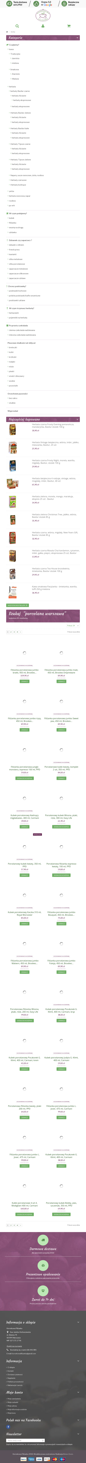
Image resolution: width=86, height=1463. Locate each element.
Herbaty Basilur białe (19, 128)
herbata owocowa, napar (19, 196)
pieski (11, 371)
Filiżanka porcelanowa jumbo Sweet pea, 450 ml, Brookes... (61, 719)
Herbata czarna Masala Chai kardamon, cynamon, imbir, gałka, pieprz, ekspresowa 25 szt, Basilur (56, 551)
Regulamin (11, 1378)
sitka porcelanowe (17, 264)
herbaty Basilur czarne (20, 91)
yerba (11, 191)
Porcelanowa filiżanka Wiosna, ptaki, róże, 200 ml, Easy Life (24, 1010)
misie (11, 366)
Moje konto (14, 1392)
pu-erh (12, 205)
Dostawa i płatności (15, 1375)
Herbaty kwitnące (18, 185)
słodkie (12, 403)
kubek (11, 218)
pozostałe (13, 385)
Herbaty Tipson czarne (20, 144)
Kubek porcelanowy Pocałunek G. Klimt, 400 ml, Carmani (61, 1156)
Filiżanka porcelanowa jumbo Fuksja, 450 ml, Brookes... (61, 962)
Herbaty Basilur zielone (20, 113)
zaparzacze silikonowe (18, 273)
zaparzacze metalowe (18, 269)
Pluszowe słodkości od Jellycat (22, 343)
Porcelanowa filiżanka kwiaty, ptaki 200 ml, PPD (24, 1107)
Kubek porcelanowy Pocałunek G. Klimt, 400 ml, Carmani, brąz (61, 1010)
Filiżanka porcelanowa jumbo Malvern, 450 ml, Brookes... (25, 962)
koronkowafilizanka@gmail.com (24, 1354)
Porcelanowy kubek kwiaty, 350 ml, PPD (24, 865)
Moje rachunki (13, 1402)
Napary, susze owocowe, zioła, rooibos (27, 175)
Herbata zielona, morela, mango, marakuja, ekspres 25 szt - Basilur (52, 497)
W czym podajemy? (18, 213)
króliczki (12, 357)
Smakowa (14, 69)
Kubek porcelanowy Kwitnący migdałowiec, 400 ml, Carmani (24, 816)
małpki (12, 362)
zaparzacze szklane (17, 278)
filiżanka (12, 223)
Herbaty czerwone (18, 180)
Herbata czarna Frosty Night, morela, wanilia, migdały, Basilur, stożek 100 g (53, 461)
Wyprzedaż (13, 411)
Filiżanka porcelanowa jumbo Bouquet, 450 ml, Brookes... (61, 913)
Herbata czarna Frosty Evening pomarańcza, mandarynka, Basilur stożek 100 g (53, 425)
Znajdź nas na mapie (14, 1346)
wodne (12, 381)
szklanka (12, 232)
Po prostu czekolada (18, 325)
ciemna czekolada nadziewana (22, 330)
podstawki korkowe (17, 291)
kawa (11, 49)
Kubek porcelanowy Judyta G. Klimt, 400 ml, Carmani (61, 1059)
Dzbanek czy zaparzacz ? (20, 240)
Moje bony (12, 1413)
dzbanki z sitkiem (16, 245)
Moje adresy (12, 1406)
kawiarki (12, 254)
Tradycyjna (15, 54)
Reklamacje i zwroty (15, 1385)
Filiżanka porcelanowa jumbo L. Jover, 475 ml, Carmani (61, 1107)
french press (14, 249)
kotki (11, 352)
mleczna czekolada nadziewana (22, 335)
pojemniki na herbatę (18, 317)
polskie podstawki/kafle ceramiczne (24, 295)
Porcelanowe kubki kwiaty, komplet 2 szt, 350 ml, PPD (61, 768)
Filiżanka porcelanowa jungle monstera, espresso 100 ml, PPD (24, 768)
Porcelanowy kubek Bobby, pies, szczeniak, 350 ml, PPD (61, 1204)
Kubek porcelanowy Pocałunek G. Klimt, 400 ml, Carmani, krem (24, 1059)
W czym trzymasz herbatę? (21, 308)
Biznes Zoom (68, 1454)
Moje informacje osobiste (17, 1409)
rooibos (12, 201)
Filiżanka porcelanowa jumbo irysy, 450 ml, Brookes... (24, 719)
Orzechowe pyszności (18, 394)
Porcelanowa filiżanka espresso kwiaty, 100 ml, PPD (61, 865)
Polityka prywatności (15, 1382)
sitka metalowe (15, 259)
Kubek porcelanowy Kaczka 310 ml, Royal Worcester (24, 913)
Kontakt (11, 1371)
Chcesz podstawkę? (17, 286)
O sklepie (11, 1367)
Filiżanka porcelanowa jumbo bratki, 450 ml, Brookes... (25, 671)
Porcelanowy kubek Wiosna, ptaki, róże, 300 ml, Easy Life (61, 816)
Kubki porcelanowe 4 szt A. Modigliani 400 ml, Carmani (25, 1204)
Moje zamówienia (14, 1399)
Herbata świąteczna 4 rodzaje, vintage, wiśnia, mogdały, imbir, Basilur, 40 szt (54, 479)
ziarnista (15, 58)
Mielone (15, 79)
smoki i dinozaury (16, 376)
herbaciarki (14, 313)
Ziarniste (16, 74)
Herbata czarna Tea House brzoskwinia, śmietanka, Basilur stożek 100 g (51, 570)
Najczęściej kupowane (24, 419)
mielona (15, 63)
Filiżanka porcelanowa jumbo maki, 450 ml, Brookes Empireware (61, 671)
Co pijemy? (14, 45)
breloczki (13, 347)
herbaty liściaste (19, 95)
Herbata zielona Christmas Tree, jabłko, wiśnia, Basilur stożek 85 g (54, 515)
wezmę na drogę (16, 227)
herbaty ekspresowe (22, 100)
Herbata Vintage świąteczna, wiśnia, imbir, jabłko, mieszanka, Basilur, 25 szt (55, 443)
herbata (12, 86)
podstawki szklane (17, 300)
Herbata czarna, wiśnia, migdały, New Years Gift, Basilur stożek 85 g (55, 533)
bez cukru (13, 398)
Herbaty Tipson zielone (20, 159)
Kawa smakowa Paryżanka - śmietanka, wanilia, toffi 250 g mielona (54, 588)
